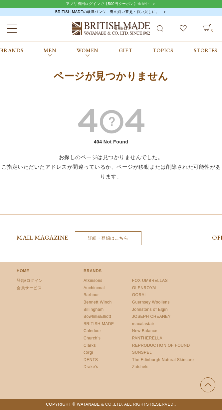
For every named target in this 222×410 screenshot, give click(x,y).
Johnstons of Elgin (150, 309)
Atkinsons (93, 280)
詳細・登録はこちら (108, 238)
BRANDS (12, 50)
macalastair (143, 323)
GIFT (125, 50)
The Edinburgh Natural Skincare (163, 359)
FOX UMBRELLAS (150, 280)
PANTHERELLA (147, 338)
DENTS (91, 359)
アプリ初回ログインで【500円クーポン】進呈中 (107, 4)
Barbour (91, 295)
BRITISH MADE (99, 323)
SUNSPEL (142, 352)
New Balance (144, 330)
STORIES (206, 50)
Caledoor (92, 330)
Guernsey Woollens (151, 302)
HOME (23, 271)
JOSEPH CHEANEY (151, 316)
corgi (88, 352)
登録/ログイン (30, 280)
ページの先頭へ (207, 384)
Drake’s (91, 366)
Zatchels (140, 366)
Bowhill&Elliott (97, 316)
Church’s (92, 338)
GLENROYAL (145, 288)
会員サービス (29, 288)
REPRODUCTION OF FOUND (161, 345)
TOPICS (162, 50)
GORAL (139, 295)
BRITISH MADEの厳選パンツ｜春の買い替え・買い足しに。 (107, 12)
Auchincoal (94, 288)
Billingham (94, 309)
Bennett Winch (98, 302)
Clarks (90, 345)
